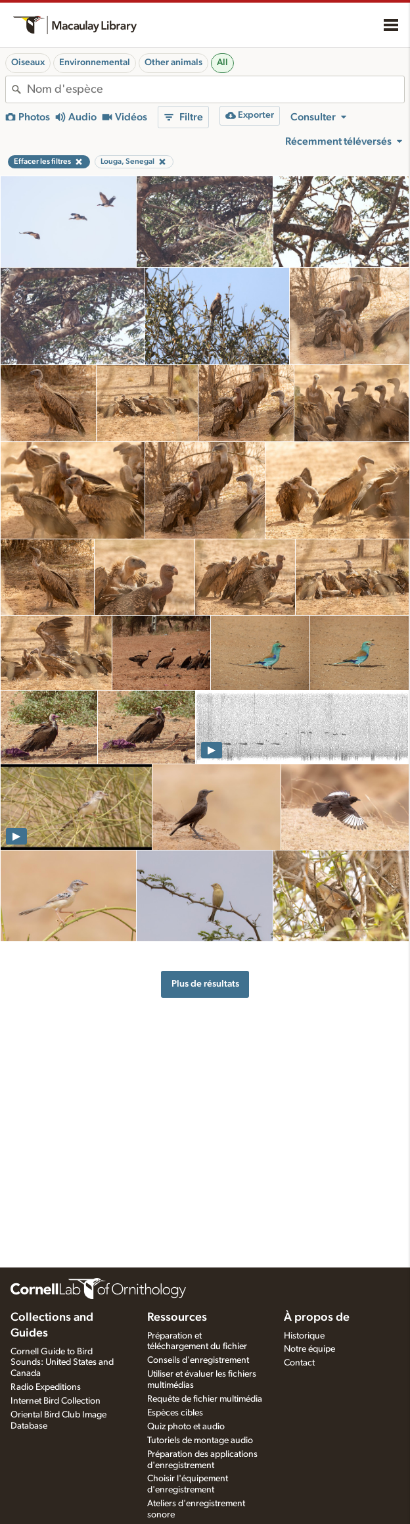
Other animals (173, 62)
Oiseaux (28, 62)
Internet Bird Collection (56, 1401)
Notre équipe (309, 1349)
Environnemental (94, 62)
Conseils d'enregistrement (198, 1360)
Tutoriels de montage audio (200, 1440)
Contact (299, 1362)
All (222, 62)
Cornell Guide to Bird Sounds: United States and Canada (62, 1363)
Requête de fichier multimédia (204, 1399)
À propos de (317, 1317)
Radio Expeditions (46, 1387)
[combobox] (215, 89)
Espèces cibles (175, 1412)
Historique (304, 1335)
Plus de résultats (205, 984)
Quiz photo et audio (186, 1426)
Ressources (177, 1317)
